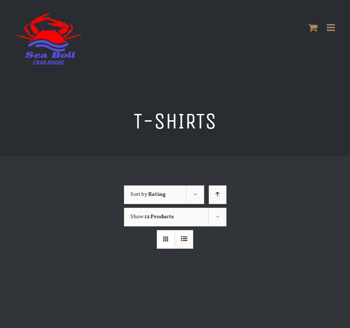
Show (152, 216)
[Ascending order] (217, 194)
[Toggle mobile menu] (331, 27)
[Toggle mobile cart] (313, 27)
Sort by (148, 194)
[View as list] (184, 239)
